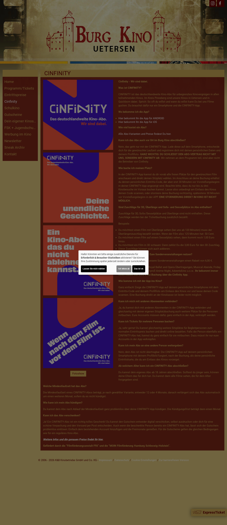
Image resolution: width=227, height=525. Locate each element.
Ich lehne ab (124, 268)
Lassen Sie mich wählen (94, 268)
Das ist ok (138, 268)
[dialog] (113, 262)
